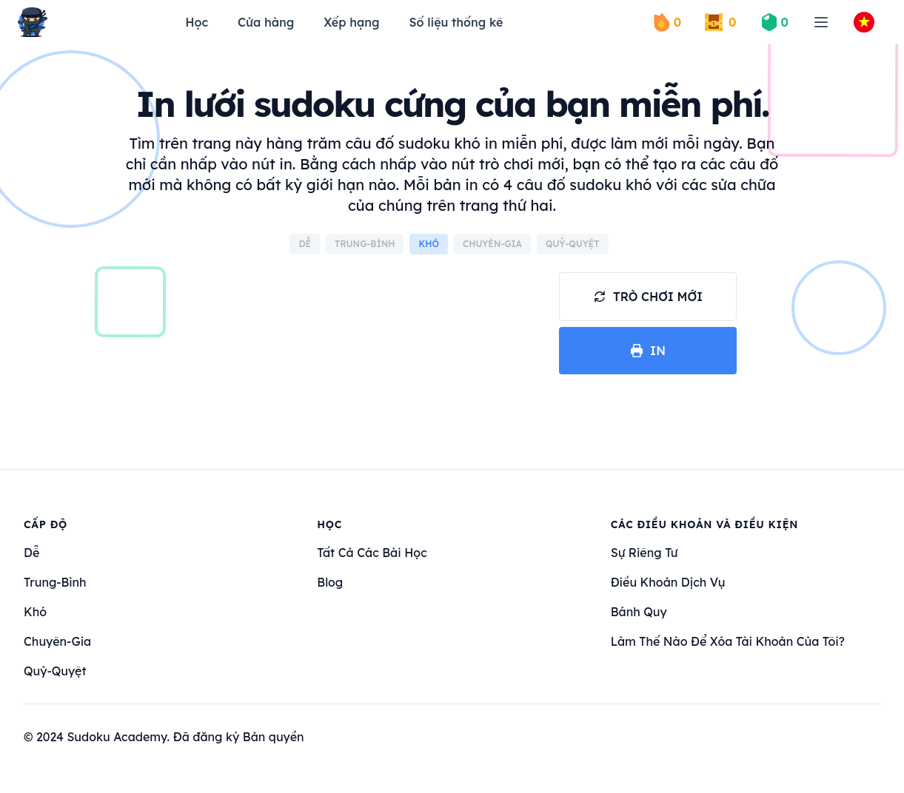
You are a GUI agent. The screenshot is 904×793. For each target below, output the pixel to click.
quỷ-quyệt (55, 671)
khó (35, 611)
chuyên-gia (57, 641)
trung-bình (55, 582)
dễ (31, 552)
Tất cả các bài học (371, 552)
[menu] (821, 22)
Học (196, 22)
